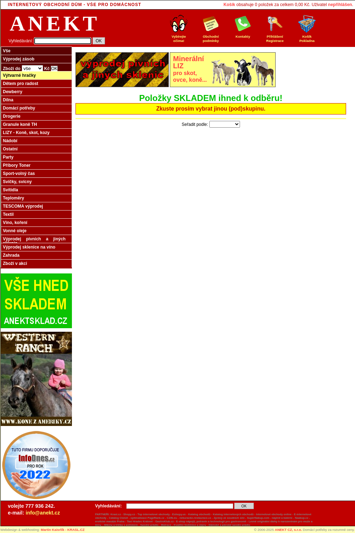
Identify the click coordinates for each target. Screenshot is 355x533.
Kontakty (243, 34)
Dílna (8, 99)
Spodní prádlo (149, 525)
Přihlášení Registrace (275, 37)
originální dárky (267, 521)
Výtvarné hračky (19, 75)
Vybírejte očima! (179, 37)
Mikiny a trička (113, 525)
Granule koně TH (20, 124)
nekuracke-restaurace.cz (195, 517)
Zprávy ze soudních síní (229, 517)
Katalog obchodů (199, 514)
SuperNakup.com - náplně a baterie (269, 517)
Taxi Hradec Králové (140, 521)
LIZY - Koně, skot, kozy (26, 132)
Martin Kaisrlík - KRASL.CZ (62, 530)
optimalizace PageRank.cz (147, 517)
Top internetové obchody (153, 514)
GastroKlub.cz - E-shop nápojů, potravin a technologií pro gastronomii (200, 521)
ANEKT (55, 23)
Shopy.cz (129, 514)
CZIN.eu (172, 517)
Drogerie (11, 116)
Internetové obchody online (274, 514)
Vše (6, 50)
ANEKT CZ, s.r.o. (288, 530)
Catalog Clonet (118, 517)
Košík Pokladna (307, 37)
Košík (229, 4)
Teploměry (13, 198)
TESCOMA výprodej (23, 206)
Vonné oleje (14, 230)
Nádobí (10, 140)
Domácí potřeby (19, 108)
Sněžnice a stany (195, 525)
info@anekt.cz (43, 513)
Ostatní (10, 148)
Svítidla (10, 189)
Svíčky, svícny (17, 181)
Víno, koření (15, 222)
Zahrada (11, 255)
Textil (8, 214)
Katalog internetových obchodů (233, 514)
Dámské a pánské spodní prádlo (229, 525)
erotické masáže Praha (109, 521)
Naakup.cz (301, 517)
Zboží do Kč (30, 68)
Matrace (166, 525)
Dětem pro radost (20, 83)
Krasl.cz (115, 514)
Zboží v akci (15, 263)
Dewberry (12, 91)
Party (8, 157)
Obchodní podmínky (211, 37)
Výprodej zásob (19, 59)
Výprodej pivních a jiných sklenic (34, 241)
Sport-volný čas (19, 173)
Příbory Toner (17, 165)
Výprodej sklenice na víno (29, 247)
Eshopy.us (179, 514)
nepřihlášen (340, 4)
